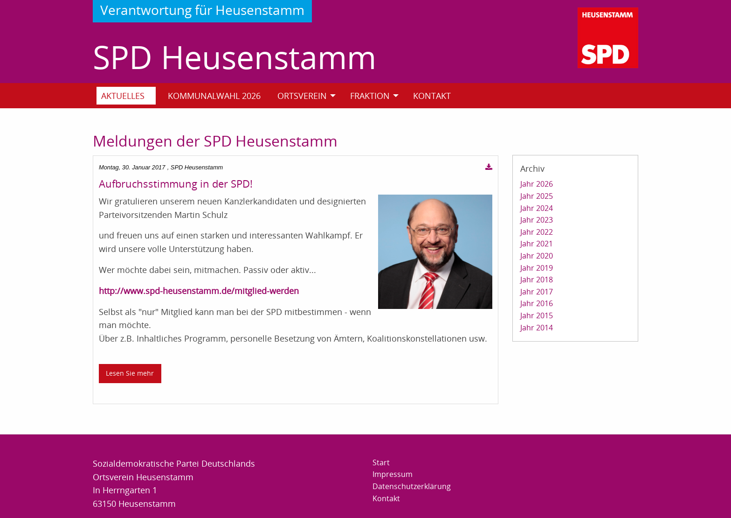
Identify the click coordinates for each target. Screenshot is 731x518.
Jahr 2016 (536, 303)
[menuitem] (130, 96)
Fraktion (370, 95)
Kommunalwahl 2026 (214, 95)
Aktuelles (123, 95)
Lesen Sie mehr (130, 373)
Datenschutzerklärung (411, 486)
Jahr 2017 (536, 292)
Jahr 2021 (536, 243)
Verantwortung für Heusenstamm (202, 10)
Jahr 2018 (536, 279)
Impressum (392, 474)
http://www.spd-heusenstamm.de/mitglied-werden (199, 290)
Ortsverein (302, 95)
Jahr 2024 (536, 208)
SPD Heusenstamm (234, 56)
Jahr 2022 (536, 232)
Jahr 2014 (536, 327)
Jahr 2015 (536, 315)
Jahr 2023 (536, 220)
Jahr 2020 (536, 256)
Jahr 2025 (536, 196)
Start (381, 462)
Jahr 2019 (536, 268)
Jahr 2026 (536, 184)
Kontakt (432, 95)
